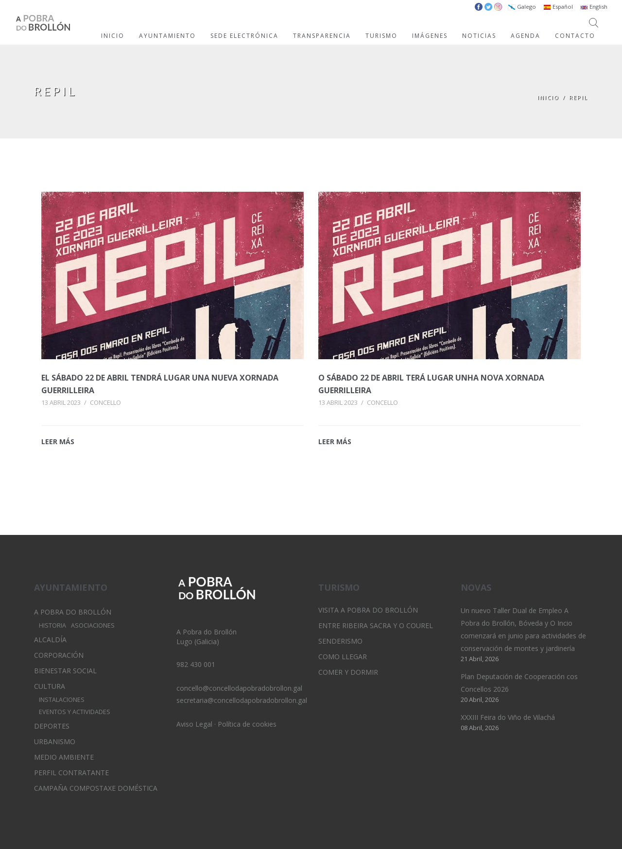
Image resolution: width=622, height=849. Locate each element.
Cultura (49, 686)
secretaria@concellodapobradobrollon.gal (241, 700)
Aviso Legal (194, 724)
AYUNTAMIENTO (167, 36)
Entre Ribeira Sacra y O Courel (375, 625)
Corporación (59, 655)
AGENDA (525, 36)
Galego (522, 6)
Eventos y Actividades (74, 712)
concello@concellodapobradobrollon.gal (239, 688)
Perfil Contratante (71, 772)
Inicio (548, 97)
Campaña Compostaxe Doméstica (95, 788)
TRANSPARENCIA (322, 36)
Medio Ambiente (64, 757)
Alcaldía (50, 639)
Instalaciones (62, 700)
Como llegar (342, 656)
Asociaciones (93, 625)
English (593, 6)
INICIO (112, 36)
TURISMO (381, 36)
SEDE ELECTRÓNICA (244, 36)
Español (558, 6)
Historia (52, 625)
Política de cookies (247, 724)
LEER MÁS (57, 441)
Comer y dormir (348, 672)
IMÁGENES (430, 36)
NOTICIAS (479, 36)
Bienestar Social (65, 670)
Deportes (51, 726)
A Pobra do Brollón (72, 611)
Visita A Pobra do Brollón (368, 610)
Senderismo (340, 641)
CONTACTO (575, 36)
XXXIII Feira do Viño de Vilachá (508, 717)
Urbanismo (54, 741)
